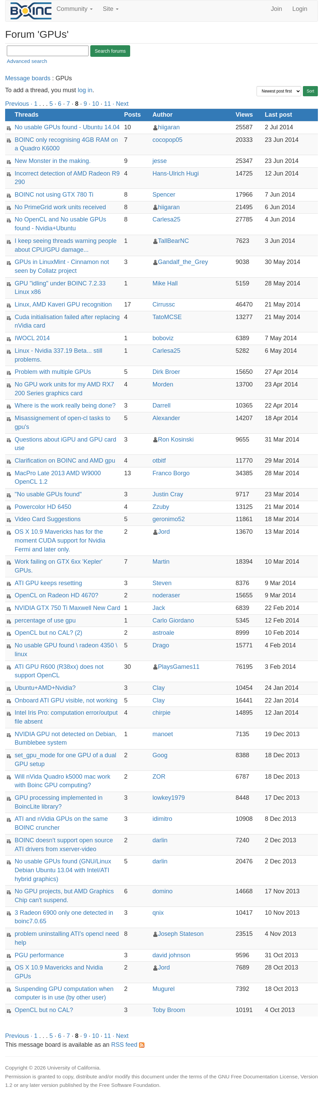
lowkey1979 (169, 797)
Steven (162, 583)
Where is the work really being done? (65, 405)
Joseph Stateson (181, 933)
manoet (163, 734)
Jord (164, 531)
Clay (159, 687)
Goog (160, 755)
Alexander (166, 418)
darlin (160, 840)
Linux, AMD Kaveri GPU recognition (63, 304)
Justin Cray (168, 494)
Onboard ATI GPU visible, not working (66, 700)
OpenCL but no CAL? (44, 1010)
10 (95, 103)
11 (107, 103)
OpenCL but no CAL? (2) (48, 632)
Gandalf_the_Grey (183, 262)
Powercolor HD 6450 (43, 506)
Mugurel (164, 989)
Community (75, 8)
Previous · (19, 103)
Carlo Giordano (173, 620)
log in (85, 90)
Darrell (162, 405)
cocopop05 (168, 139)
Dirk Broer (166, 371)
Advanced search (27, 61)
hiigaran (169, 127)
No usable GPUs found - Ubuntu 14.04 (67, 127)
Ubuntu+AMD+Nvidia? (45, 687)
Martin (161, 561)
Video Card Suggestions (48, 519)
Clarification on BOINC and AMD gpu (65, 460)
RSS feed (127, 1044)
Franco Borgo (171, 473)
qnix (158, 912)
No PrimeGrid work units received (60, 207)
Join (276, 8)
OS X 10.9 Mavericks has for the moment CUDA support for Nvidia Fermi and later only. (60, 540)
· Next (120, 103)
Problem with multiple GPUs (53, 371)
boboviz (163, 338)
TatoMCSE (167, 317)
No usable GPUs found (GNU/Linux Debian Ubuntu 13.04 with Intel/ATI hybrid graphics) (63, 870)
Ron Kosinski (176, 439)
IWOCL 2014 (32, 338)
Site (111, 8)
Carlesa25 (167, 219)
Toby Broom (169, 1010)
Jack (159, 608)
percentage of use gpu (45, 620)
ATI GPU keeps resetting (48, 583)
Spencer (164, 194)
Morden (163, 384)
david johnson (171, 955)
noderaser (166, 595)
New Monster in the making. (53, 161)
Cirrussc (164, 304)
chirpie (162, 712)
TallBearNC (173, 240)
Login (299, 8)
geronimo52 (169, 519)
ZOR (159, 776)
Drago (161, 645)
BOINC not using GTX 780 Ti (54, 194)
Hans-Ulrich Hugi (176, 173)
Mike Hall (165, 283)
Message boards (27, 78)
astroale (163, 632)
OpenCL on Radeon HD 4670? (56, 595)
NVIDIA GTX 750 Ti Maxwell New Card (67, 608)
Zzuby (161, 506)
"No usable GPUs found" (48, 494)
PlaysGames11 (179, 666)
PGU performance (39, 955)
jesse (160, 161)
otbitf (159, 460)
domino (163, 891)
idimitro (162, 818)
